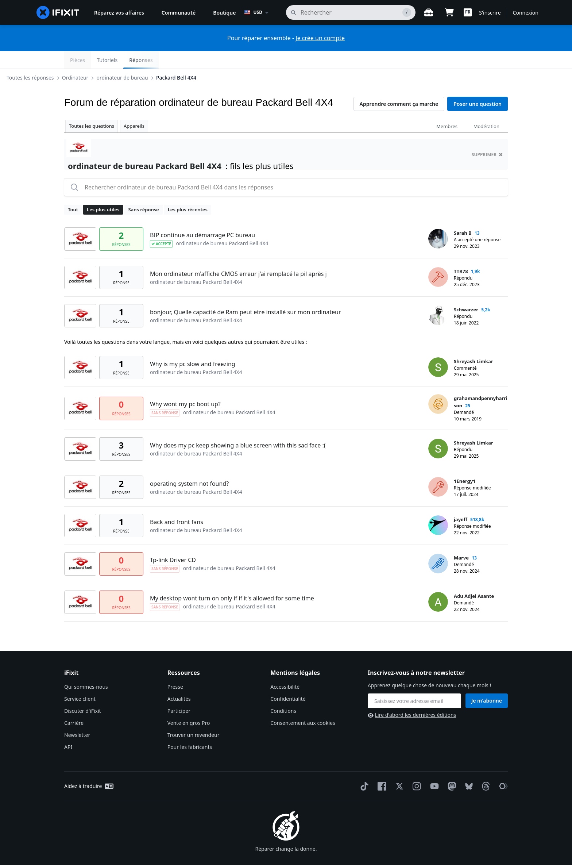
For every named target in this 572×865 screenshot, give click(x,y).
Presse (175, 669)
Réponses (490, 60)
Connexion (525, 12)
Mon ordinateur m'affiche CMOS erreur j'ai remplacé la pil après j (238, 256)
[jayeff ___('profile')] (438, 508)
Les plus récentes (188, 192)
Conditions (283, 693)
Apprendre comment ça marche (399, 86)
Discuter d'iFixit (82, 693)
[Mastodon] (450, 768)
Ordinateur (133, 59)
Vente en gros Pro (188, 705)
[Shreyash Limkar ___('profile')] (438, 350)
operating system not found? (189, 466)
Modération (486, 108)
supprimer (487, 137)
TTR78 (461, 253)
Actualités (179, 681)
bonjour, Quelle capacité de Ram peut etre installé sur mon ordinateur (245, 295)
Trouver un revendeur (193, 717)
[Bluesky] (467, 769)
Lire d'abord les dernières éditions (412, 697)
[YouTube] (433, 768)
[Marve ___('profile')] (438, 546)
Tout (73, 192)
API (68, 729)
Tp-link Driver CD (173, 542)
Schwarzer (466, 292)
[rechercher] (351, 12)
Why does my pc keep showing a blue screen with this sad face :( (238, 428)
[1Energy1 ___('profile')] (438, 469)
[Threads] (484, 768)
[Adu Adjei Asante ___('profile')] (438, 584)
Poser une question (477, 86)
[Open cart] (449, 12)
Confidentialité (287, 681)
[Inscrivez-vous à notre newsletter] (414, 683)
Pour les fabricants (189, 729)
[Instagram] (415, 768)
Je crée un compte (320, 38)
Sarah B (463, 215)
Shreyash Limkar (473, 344)
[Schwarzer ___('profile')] (438, 298)
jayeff (460, 502)
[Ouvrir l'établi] (428, 12)
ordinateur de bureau (180, 59)
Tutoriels (456, 60)
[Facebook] (380, 768)
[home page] (58, 12)
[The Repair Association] (502, 768)
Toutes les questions (91, 108)
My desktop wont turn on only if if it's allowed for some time (232, 581)
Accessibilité (284, 669)
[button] (467, 12)
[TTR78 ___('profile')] (438, 259)
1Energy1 (465, 463)
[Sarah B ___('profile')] (438, 221)
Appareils (134, 108)
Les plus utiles (103, 192)
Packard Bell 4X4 (234, 59)
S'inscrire (489, 12)
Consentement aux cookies (302, 705)
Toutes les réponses (88, 59)
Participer (178, 693)
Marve (461, 540)
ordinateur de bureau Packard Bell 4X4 (222, 225)
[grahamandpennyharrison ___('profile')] (438, 386)
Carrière (74, 705)
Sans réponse (143, 192)
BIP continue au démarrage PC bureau (202, 218)
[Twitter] (398, 768)
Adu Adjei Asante (474, 578)
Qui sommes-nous (86, 669)
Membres (446, 108)
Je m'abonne (486, 683)
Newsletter (77, 717)
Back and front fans (176, 504)
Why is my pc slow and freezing (192, 346)
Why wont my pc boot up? (185, 386)
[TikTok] (363, 768)
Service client (80, 681)
